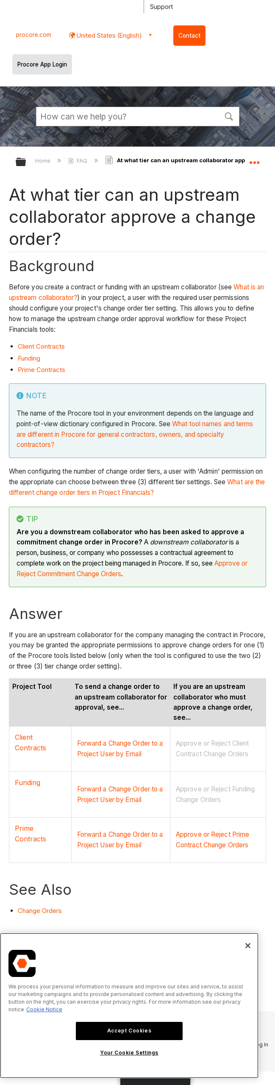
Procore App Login (42, 64)
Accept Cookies (129, 1030)
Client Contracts (41, 346)
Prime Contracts (41, 370)
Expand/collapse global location (254, 159)
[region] (129, 1005)
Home (43, 160)
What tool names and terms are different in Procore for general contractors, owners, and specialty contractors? (135, 434)
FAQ (78, 160)
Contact (189, 35)
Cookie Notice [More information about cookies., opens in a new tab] (44, 1009)
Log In (260, 1044)
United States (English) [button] (108, 35)
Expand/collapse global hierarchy (26, 162)
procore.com (33, 34)
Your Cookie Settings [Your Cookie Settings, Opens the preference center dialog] (129, 1052)
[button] (229, 115)
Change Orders (40, 911)
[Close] (248, 945)
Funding (29, 358)
